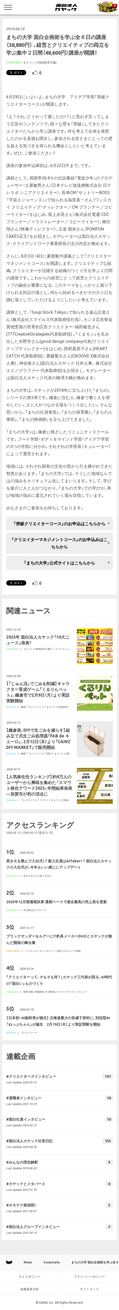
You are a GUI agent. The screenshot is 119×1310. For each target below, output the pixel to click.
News (28, 1262)
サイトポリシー (30, 1276)
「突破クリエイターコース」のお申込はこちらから (59, 523)
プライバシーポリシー (89, 1276)
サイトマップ (89, 1289)
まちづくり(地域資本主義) (40, 62)
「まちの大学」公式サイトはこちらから (59, 563)
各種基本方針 (29, 1289)
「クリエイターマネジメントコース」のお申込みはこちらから (59, 543)
